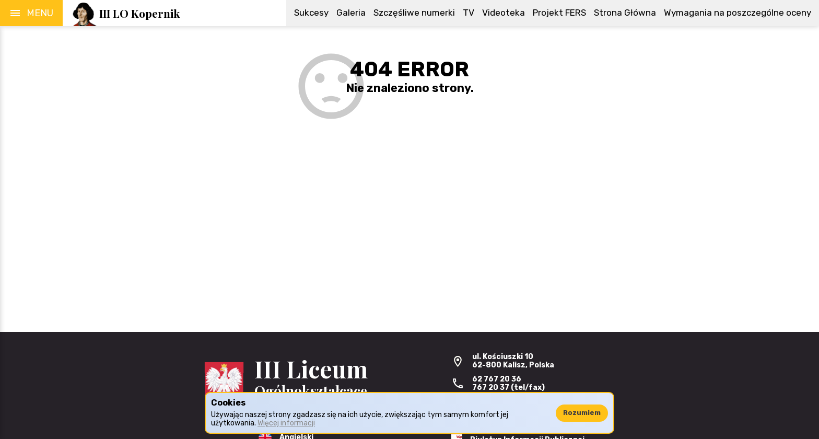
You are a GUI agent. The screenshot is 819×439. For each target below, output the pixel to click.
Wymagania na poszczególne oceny (737, 12)
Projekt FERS (559, 12)
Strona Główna (625, 12)
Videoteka (503, 12)
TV (468, 12)
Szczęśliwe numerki (414, 12)
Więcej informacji (286, 423)
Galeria (351, 12)
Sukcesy (311, 12)
